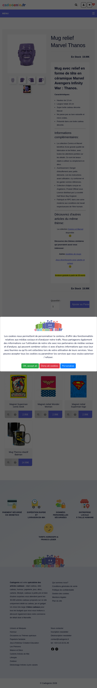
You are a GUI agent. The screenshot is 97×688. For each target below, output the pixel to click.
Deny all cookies (49, 365)
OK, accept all (30, 365)
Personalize (68, 365)
